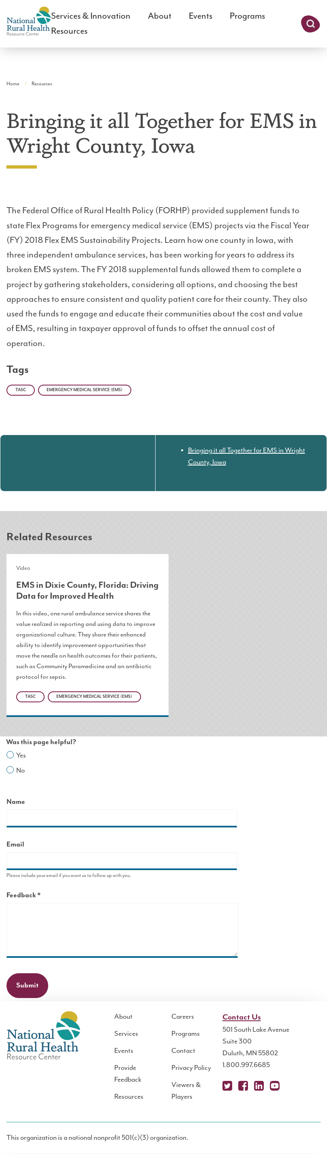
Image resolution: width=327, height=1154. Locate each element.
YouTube (275, 1086)
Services (126, 1034)
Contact (183, 1051)
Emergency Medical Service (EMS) (84, 390)
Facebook (243, 1086)
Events (200, 16)
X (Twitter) (227, 1086)
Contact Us (241, 1017)
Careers (182, 1017)
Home (12, 84)
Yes (21, 755)
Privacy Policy (191, 1068)
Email (15, 844)
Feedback (37, 896)
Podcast (290, 1086)
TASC (20, 390)
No (20, 770)
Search (311, 24)
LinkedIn (259, 1086)
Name (15, 802)
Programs (247, 16)
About (159, 16)
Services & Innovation (90, 16)
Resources (69, 31)
